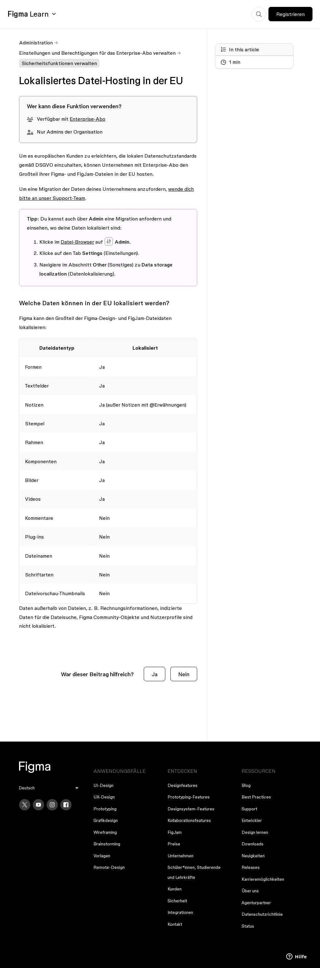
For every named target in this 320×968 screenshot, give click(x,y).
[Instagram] (52, 804)
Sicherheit (177, 900)
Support (249, 808)
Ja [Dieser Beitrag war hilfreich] (155, 674)
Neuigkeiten (253, 855)
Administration (36, 42)
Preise (174, 843)
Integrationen (180, 912)
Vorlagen (101, 855)
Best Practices (256, 796)
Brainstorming (106, 843)
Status (248, 926)
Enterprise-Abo (87, 119)
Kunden (175, 888)
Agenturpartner (256, 902)
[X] (24, 804)
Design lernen (255, 832)
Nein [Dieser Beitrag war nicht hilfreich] (183, 674)
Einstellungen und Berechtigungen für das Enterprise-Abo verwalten (97, 53)
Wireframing (105, 832)
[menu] (48, 788)
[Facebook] (66, 804)
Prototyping (105, 808)
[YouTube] (38, 804)
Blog (246, 785)
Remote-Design (109, 867)
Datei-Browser (77, 242)
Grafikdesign (105, 820)
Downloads (252, 843)
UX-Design (104, 796)
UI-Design (103, 785)
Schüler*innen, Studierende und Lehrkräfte (194, 872)
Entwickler (252, 820)
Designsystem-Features (191, 808)
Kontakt (175, 924)
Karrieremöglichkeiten (263, 879)
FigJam (175, 832)
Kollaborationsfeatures (189, 820)
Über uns (250, 890)
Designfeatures (183, 785)
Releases (251, 867)
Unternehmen (180, 855)
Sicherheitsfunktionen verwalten (59, 63)
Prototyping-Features (189, 796)
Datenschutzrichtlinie (262, 914)
